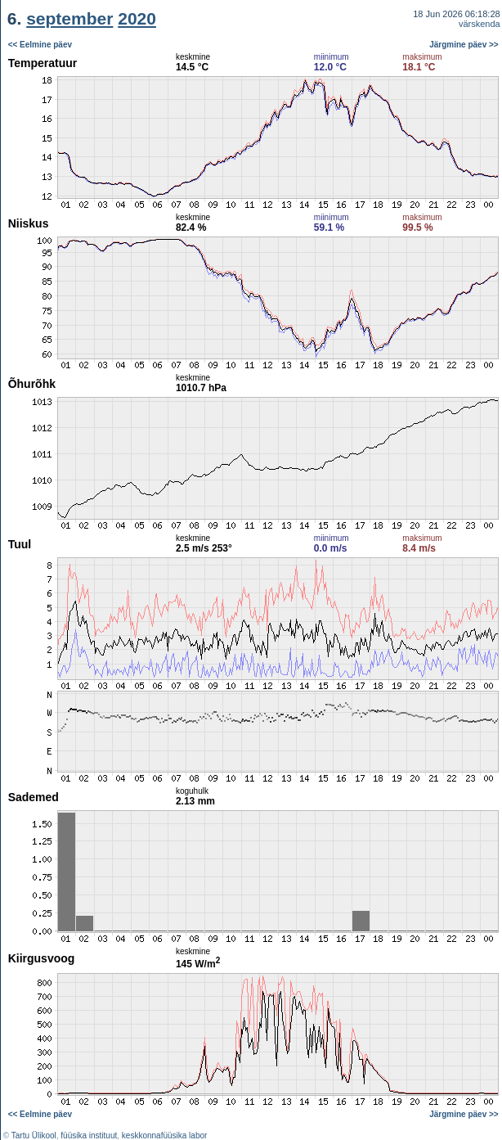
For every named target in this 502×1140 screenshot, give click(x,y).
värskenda (479, 24)
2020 (137, 18)
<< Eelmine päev (40, 44)
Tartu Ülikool (33, 1135)
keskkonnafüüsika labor (165, 1135)
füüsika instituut (89, 1135)
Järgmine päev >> (464, 44)
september (69, 18)
